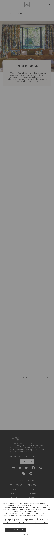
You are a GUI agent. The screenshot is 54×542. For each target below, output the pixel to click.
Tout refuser (38, 530)
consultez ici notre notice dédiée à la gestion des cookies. (25, 523)
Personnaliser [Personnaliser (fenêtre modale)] (27, 535)
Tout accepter (16, 530)
